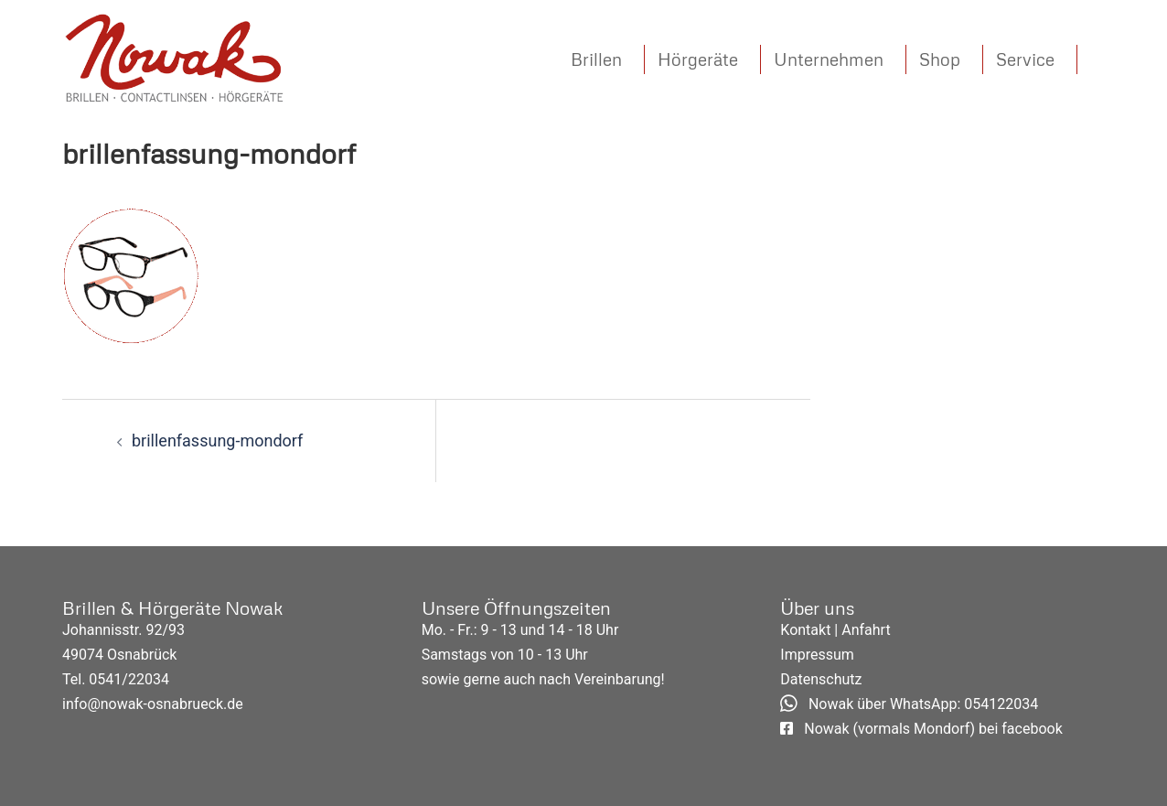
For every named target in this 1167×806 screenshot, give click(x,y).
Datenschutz (821, 679)
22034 (148, 679)
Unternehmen (828, 59)
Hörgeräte (698, 59)
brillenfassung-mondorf (217, 440)
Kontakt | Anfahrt (835, 630)
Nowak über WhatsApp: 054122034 (909, 704)
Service (1025, 59)
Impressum (817, 654)
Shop (939, 59)
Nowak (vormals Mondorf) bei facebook (921, 728)
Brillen (596, 59)
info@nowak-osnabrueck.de (152, 704)
